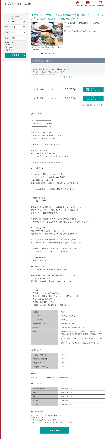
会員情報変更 (101, 3)
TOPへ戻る (54, 430)
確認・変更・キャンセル (88, 3)
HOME (77, 3)
